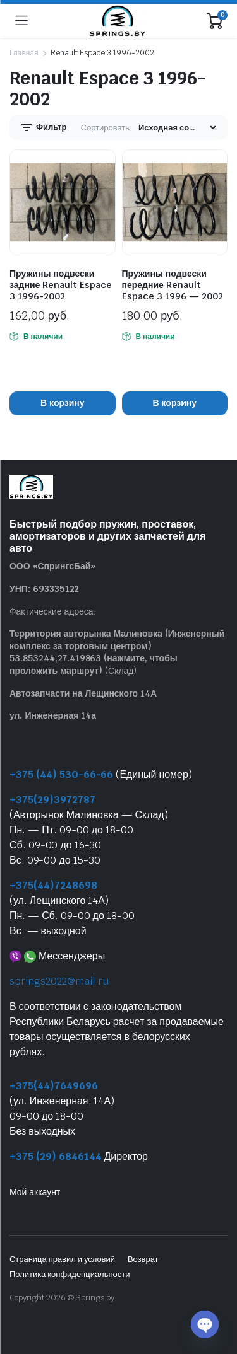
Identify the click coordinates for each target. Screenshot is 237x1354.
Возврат (143, 1259)
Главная (23, 53)
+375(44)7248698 (53, 885)
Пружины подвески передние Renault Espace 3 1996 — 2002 (172, 285)
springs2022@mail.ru (59, 981)
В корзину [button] (62, 402)
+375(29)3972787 (52, 799)
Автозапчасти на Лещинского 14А (83, 693)
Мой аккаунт (34, 1192)
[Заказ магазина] (177, 128)
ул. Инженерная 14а (52, 715)
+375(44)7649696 (53, 1085)
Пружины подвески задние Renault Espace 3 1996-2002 (60, 285)
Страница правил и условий (62, 1259)
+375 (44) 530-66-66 (61, 774)
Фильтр (42, 127)
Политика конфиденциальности (69, 1274)
